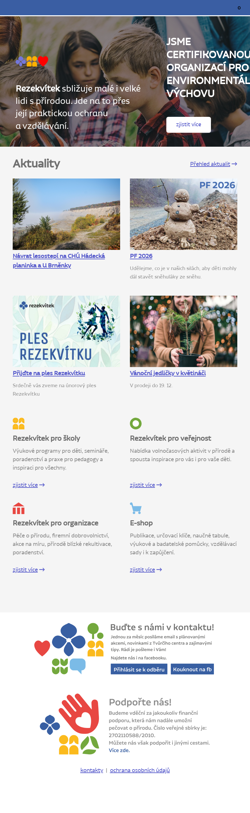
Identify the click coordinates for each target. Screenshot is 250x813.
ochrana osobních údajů (140, 770)
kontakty (91, 770)
